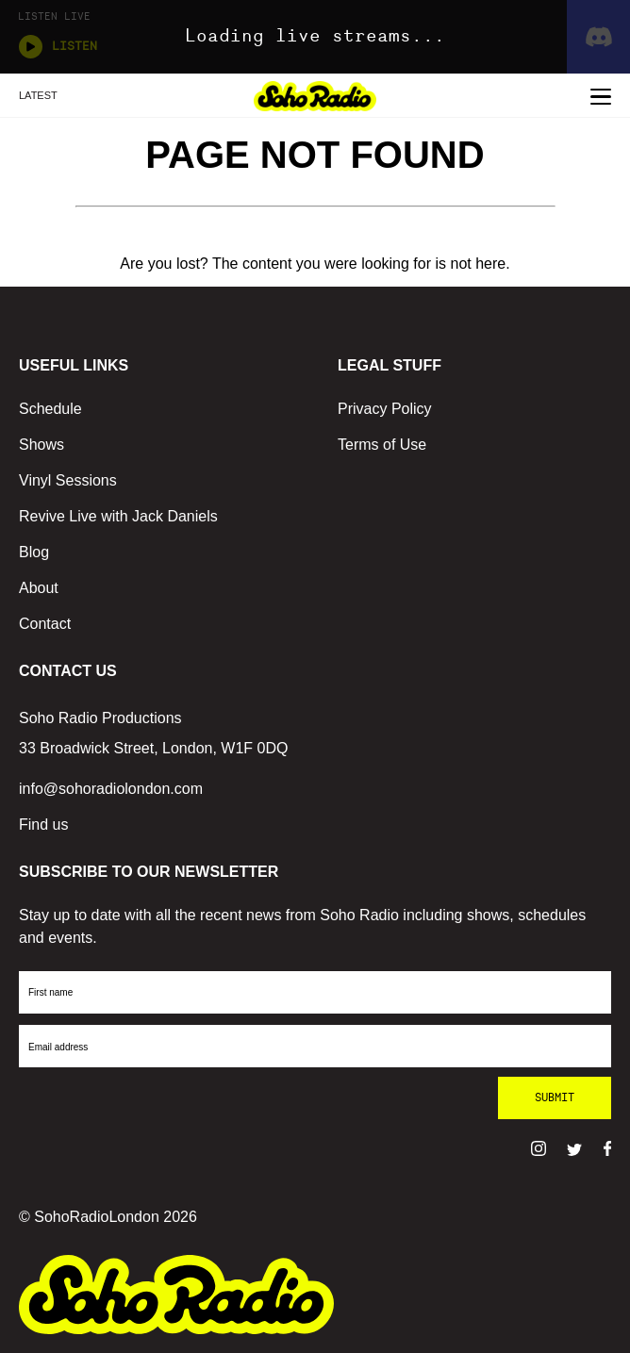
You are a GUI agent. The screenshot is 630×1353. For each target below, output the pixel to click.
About (38, 588)
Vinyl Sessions (68, 480)
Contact (45, 624)
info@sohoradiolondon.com (111, 789)
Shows (41, 445)
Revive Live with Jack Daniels (118, 516)
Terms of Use (382, 445)
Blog (34, 552)
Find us (43, 825)
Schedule (50, 409)
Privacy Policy (385, 409)
